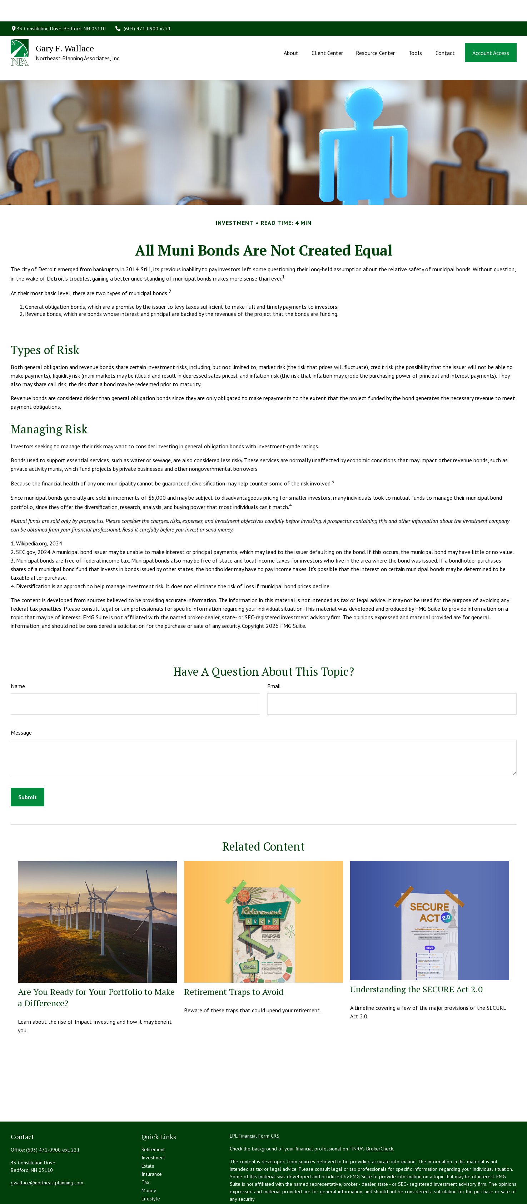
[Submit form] (27, 765)
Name (18, 654)
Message (21, 700)
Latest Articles (156, 1175)
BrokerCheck (379, 1116)
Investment (153, 1125)
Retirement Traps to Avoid (233, 959)
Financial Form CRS (259, 1103)
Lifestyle (150, 1166)
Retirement (153, 1117)
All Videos (152, 1183)
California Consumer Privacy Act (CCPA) (447, 1180)
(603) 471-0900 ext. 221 (53, 1117)
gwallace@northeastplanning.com (47, 1150)
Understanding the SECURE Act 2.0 (416, 957)
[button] (291, 31)
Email (274, 654)
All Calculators (156, 1191)
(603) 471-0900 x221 (143, 7)
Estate (147, 1133)
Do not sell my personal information (403, 1187)
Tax (145, 1150)
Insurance (151, 1142)
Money (148, 1158)
